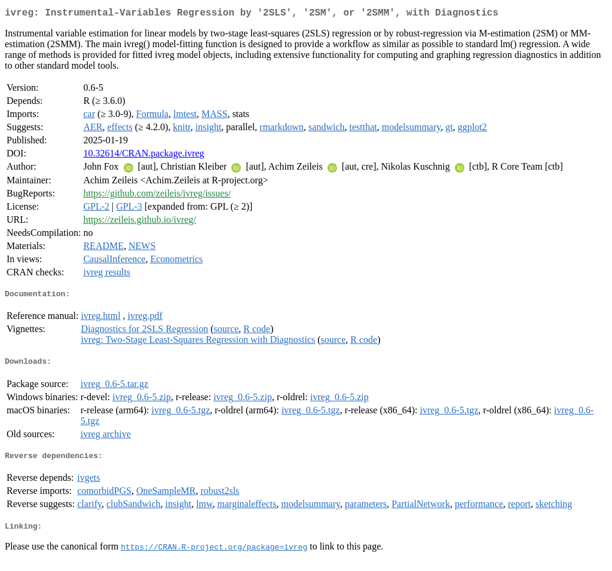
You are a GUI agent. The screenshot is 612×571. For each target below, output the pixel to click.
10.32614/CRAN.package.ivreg (143, 156)
